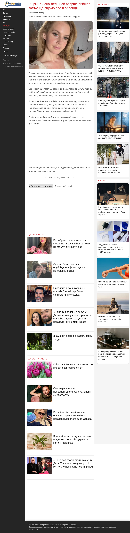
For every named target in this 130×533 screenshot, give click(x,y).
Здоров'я (6, 19)
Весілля (71, 178)
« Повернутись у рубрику (41, 186)
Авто (4, 10)
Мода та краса (8, 29)
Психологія (7, 35)
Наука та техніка (9, 32)
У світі (5, 51)
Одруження (60, 178)
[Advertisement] (61, 146)
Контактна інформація (12, 63)
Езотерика (7, 16)
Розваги (6, 38)
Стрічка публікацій (63, 186)
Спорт (5, 45)
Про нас (6, 60)
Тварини (6, 48)
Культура (6, 26)
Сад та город (8, 42)
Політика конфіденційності (14, 66)
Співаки (50, 178)
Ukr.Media (68, 95)
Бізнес (5, 13)
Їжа (4, 23)
